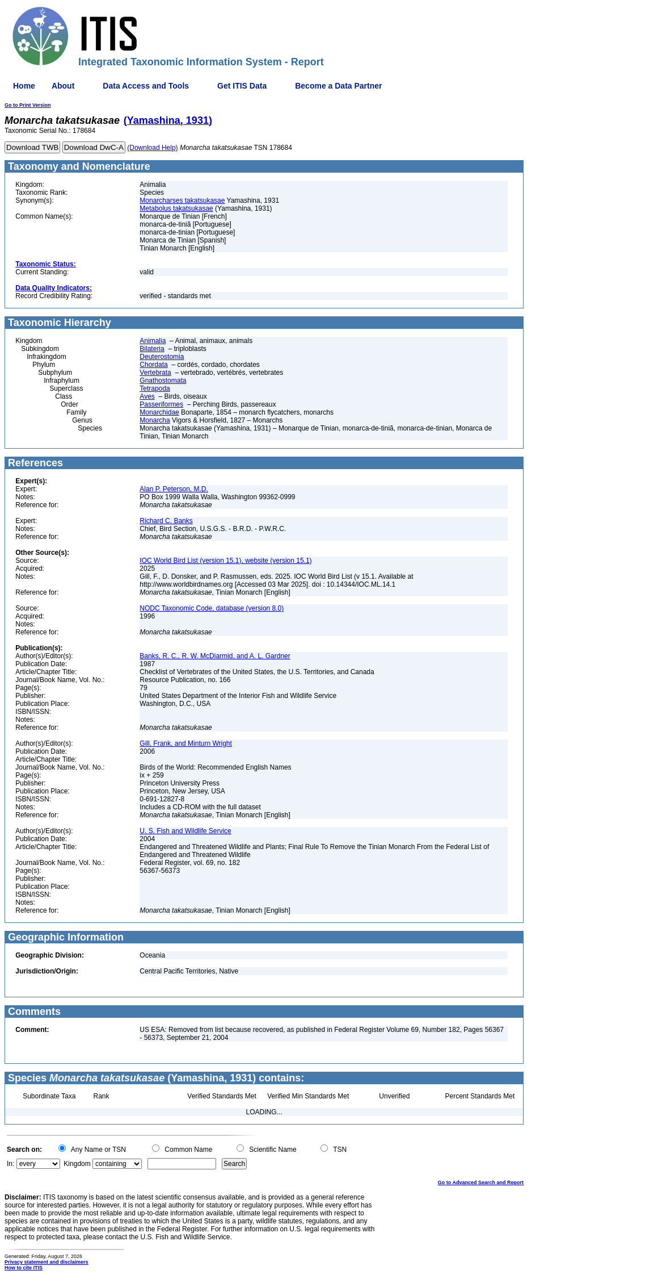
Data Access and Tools (146, 85)
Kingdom (77, 1164)
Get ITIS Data (242, 85)
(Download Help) (152, 148)
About (63, 85)
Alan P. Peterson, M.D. (174, 489)
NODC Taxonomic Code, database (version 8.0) (212, 608)
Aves (147, 396)
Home (24, 85)
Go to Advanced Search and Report (481, 1182)
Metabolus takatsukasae (176, 208)
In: (10, 1164)
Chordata (153, 365)
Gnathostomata (163, 381)
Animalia (153, 341)
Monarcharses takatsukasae (182, 200)
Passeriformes (161, 404)
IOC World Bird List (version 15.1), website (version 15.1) (225, 561)
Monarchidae (159, 412)
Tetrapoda (155, 388)
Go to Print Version (28, 105)
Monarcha (155, 420)
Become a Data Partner (338, 85)
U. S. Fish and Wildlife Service (185, 831)
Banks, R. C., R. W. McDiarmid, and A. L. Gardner (215, 656)
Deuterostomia (162, 357)
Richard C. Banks (166, 521)
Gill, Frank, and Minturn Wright (186, 743)
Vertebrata (155, 373)
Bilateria (152, 349)
